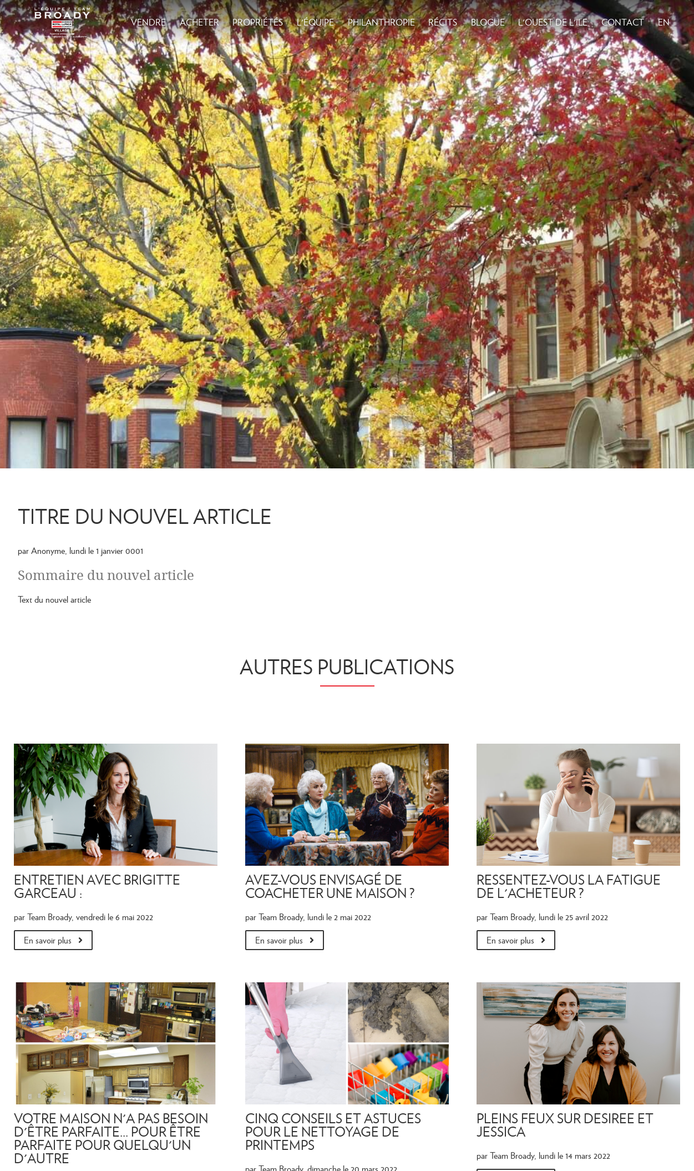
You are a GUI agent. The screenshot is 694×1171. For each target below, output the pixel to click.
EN (664, 22)
